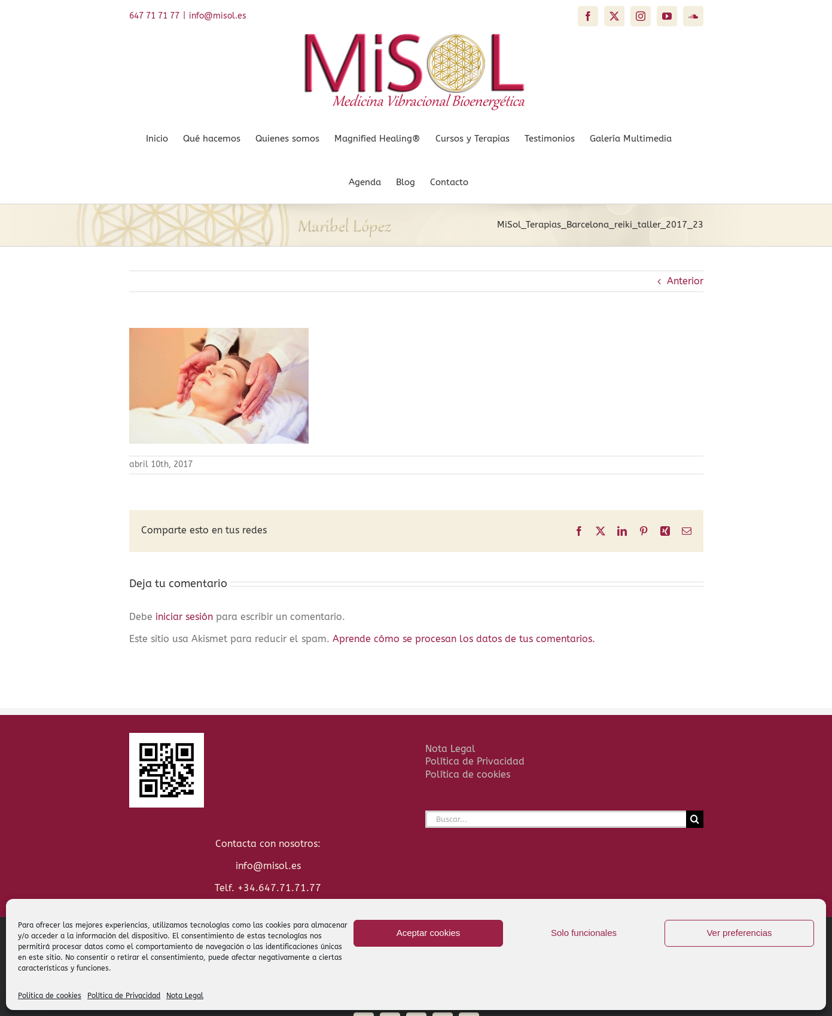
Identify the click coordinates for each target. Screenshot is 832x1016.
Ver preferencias (739, 933)
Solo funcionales (584, 933)
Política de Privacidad (123, 996)
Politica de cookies (49, 996)
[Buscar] (694, 819)
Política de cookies (467, 774)
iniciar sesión (186, 616)
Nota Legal (184, 996)
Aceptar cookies (429, 933)
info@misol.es (217, 16)
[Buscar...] (555, 819)
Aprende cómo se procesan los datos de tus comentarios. (464, 638)
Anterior (685, 281)
